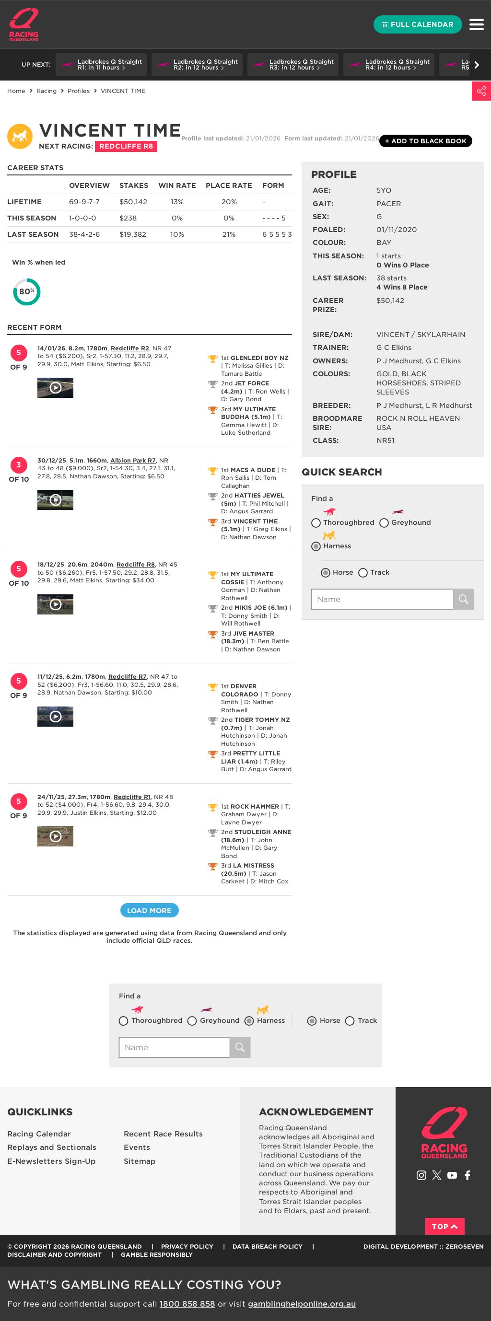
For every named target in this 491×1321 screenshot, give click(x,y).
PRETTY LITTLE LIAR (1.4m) (250, 757)
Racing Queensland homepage (444, 1132)
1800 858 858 (187, 1304)
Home (24, 24)
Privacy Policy (187, 1246)
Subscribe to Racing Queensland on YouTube (452, 1175)
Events (137, 1147)
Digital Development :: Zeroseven (423, 1246)
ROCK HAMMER (255, 806)
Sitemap (140, 1161)
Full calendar (418, 24)
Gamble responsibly (157, 1254)
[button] (101, 64)
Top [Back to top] (444, 1226)
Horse (343, 572)
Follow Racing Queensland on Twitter (437, 1175)
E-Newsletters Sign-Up (51, 1161)
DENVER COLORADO (239, 690)
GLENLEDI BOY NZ (260, 357)
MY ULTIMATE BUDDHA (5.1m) (248, 413)
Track (380, 572)
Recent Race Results (163, 1134)
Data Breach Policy (268, 1246)
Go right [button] (476, 65)
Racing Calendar (39, 1134)
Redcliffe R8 (126, 146)
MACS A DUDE (253, 470)
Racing (46, 90)
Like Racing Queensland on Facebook (467, 1175)
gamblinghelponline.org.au (302, 1304)
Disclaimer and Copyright (54, 1254)
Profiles (79, 90)
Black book (426, 141)
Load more (149, 911)
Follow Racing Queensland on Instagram (421, 1175)
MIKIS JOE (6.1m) (261, 607)
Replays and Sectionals (51, 1147)
